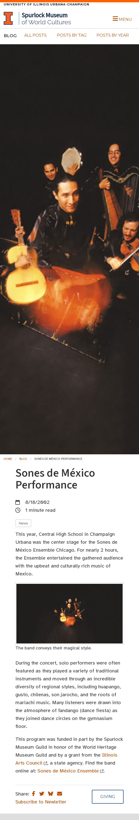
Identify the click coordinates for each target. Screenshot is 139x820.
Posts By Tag (72, 35)
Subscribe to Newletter (40, 802)
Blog (23, 459)
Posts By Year (113, 35)
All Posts (35, 35)
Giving (107, 796)
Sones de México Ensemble (68, 771)
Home (8, 459)
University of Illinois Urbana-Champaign (46, 4)
